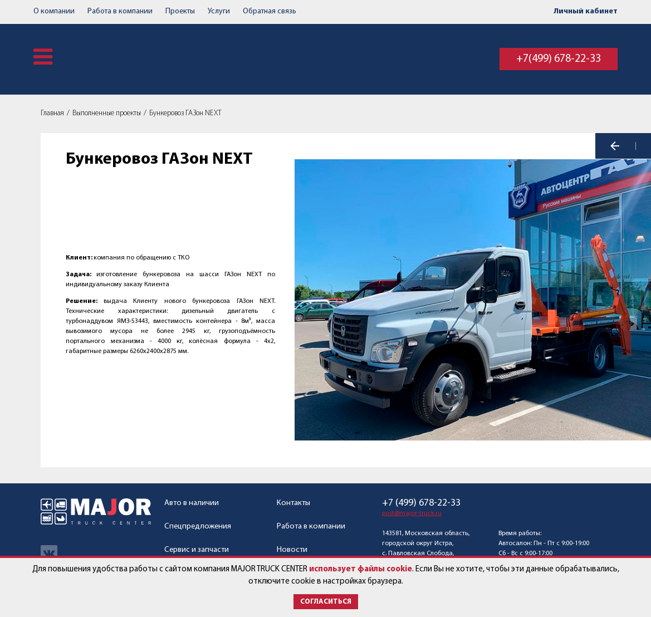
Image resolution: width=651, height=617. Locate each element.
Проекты (180, 11)
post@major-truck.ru (412, 513)
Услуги (219, 11)
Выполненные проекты (106, 113)
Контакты (293, 503)
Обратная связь (269, 11)
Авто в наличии (191, 503)
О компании (54, 11)
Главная (52, 113)
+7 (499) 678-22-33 (421, 503)
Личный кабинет (586, 11)
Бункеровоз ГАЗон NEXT (185, 113)
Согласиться (325, 601)
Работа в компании (120, 11)
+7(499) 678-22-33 (558, 59)
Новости (292, 550)
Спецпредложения (197, 526)
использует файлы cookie (360, 569)
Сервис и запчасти (196, 550)
